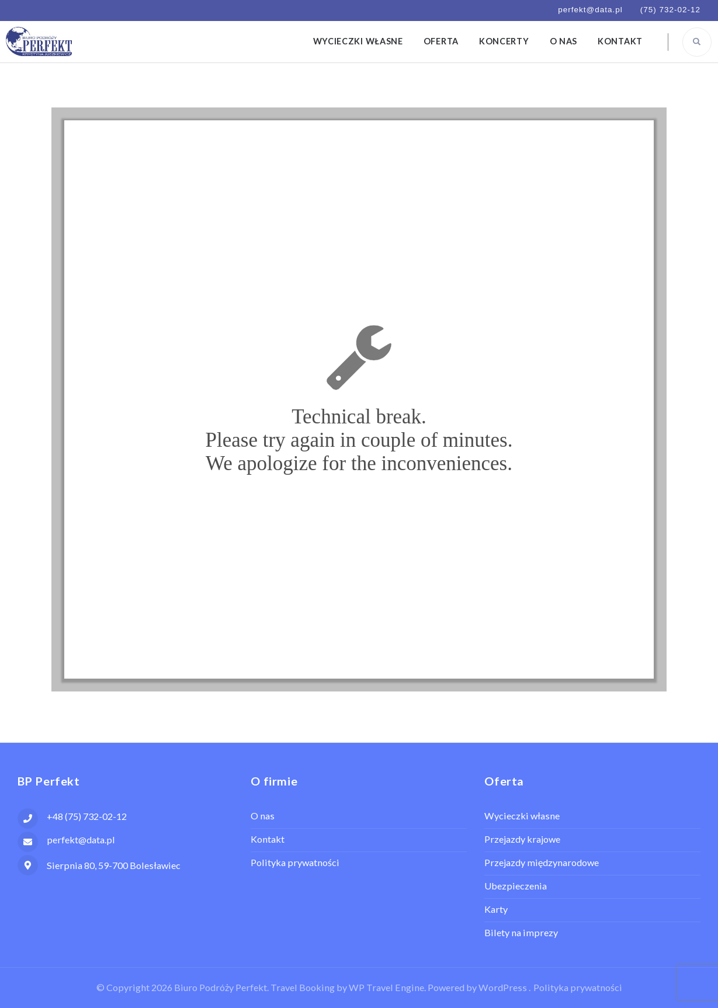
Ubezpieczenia (515, 885)
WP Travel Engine (386, 987)
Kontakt (620, 41)
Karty (496, 909)
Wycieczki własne (358, 41)
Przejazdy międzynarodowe (541, 862)
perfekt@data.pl (590, 9)
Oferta (441, 41)
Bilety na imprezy (521, 932)
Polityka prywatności (295, 862)
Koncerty (504, 41)
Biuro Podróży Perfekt (220, 987)
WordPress (502, 987)
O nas (564, 41)
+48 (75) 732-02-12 (87, 816)
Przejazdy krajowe (522, 838)
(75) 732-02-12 (670, 9)
